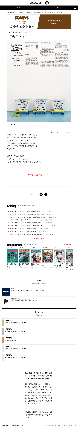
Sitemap (5, 425)
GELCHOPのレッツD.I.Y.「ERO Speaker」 (28, 228)
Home (16, 12)
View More (39, 239)
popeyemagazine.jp (54, 20)
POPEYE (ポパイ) (23, 12)
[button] (69, 258)
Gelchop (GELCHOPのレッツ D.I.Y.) (37, 12)
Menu (66, 8)
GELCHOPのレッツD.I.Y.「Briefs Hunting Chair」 (30, 223)
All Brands (12, 8)
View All (67, 245)
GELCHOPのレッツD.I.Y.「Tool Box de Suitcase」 (31, 220)
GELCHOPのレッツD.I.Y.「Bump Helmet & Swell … (31, 234)
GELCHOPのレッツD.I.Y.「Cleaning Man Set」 (30, 214)
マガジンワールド (39, 3)
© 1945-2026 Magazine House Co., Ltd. (60, 425)
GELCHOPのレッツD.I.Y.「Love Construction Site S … (32, 226)
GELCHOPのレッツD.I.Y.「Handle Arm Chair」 (29, 211)
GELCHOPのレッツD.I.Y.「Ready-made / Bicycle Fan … (33, 217)
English (56, 24)
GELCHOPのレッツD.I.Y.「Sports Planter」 (28, 231)
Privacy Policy (16, 425)
